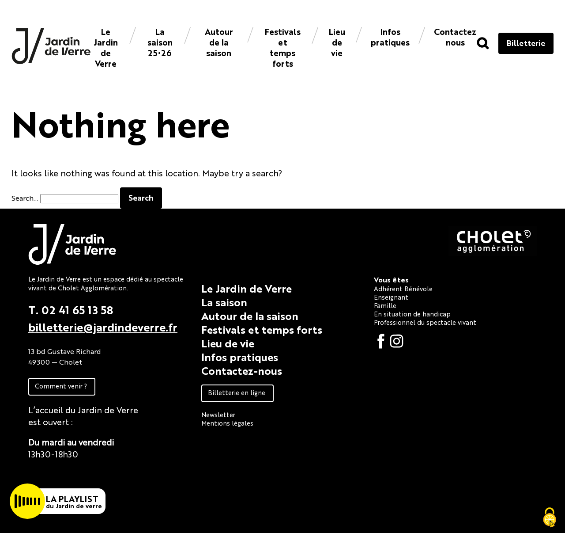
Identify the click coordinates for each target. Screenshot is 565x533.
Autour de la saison (219, 42)
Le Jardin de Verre (106, 47)
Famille (385, 305)
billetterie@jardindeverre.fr (102, 326)
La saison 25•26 (160, 42)
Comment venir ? (61, 385)
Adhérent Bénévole (403, 288)
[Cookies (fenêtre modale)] (549, 518)
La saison (224, 302)
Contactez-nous (241, 370)
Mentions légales (227, 423)
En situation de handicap (412, 313)
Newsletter (218, 414)
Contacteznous (455, 36)
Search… (24, 197)
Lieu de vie (337, 42)
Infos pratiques (390, 36)
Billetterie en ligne (236, 392)
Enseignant (391, 297)
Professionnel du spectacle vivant (425, 322)
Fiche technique (60, 474)
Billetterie (526, 43)
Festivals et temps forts (283, 47)
